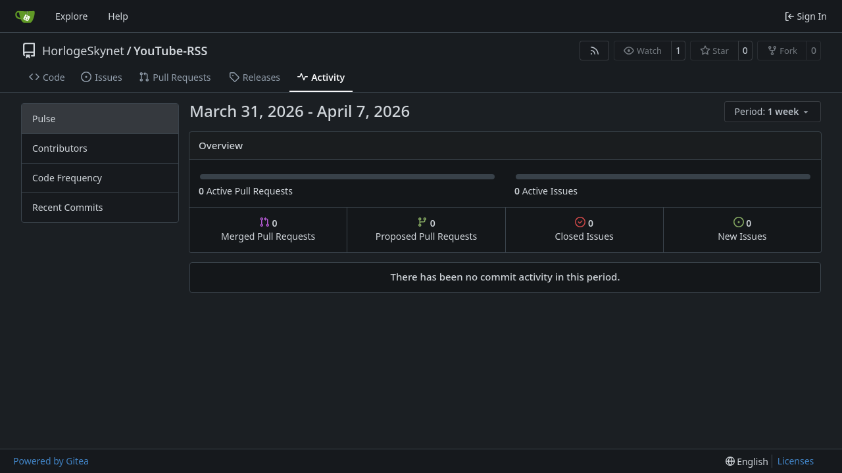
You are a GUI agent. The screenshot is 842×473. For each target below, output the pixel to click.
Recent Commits (67, 207)
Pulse (43, 118)
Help (118, 16)
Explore (71, 16)
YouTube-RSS (170, 50)
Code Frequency (67, 177)
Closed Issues (584, 229)
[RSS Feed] (595, 50)
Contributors (59, 148)
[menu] (772, 111)
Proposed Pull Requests (427, 229)
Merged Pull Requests (268, 229)
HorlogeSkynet (83, 50)
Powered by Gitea (51, 461)
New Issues (742, 229)
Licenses (796, 461)
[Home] (25, 16)
